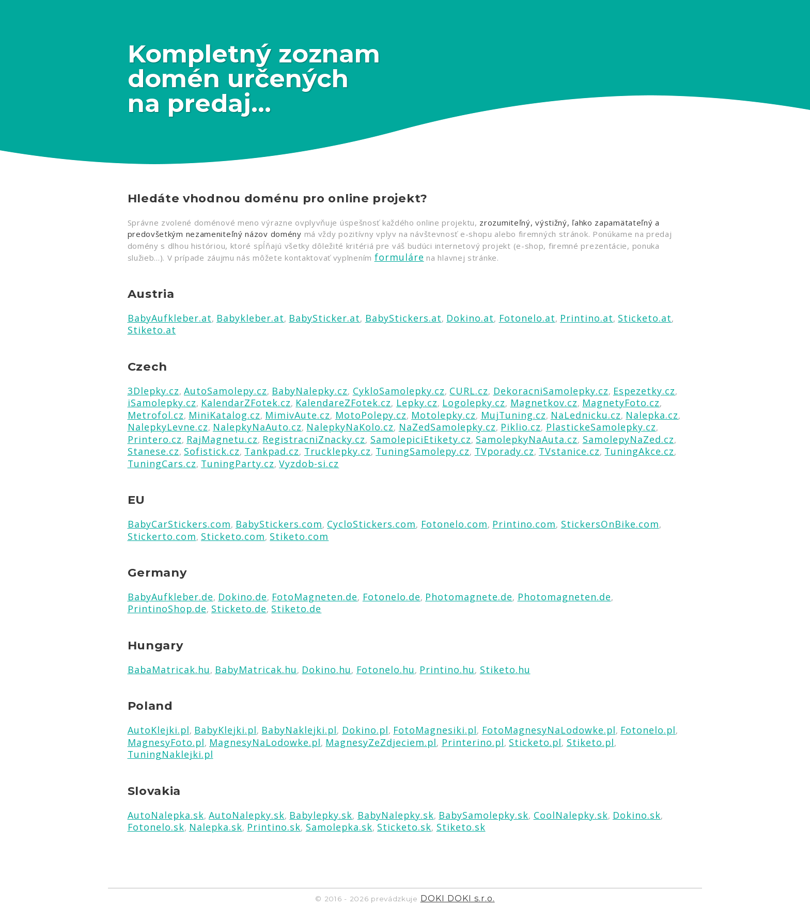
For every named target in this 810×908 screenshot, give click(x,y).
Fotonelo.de (391, 597)
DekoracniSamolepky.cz (551, 391)
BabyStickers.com (279, 524)
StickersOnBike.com (610, 524)
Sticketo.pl (535, 742)
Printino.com (524, 524)
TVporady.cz (504, 451)
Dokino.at (470, 318)
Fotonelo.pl (648, 730)
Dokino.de (242, 597)
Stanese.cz (153, 451)
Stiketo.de (296, 608)
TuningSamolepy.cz (423, 451)
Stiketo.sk (461, 827)
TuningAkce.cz (639, 451)
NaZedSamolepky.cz (447, 427)
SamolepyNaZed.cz (628, 439)
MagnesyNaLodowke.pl (265, 742)
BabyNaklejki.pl (299, 730)
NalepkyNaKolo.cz (350, 427)
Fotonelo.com (454, 524)
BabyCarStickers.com (179, 524)
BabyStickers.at (403, 318)
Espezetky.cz (644, 391)
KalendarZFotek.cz (246, 402)
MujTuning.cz (513, 415)
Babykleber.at (250, 318)
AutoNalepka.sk (166, 815)
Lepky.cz (417, 402)
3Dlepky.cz (153, 391)
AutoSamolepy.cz (225, 391)
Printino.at (586, 318)
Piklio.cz (521, 427)
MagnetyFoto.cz (621, 402)
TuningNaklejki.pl (170, 754)
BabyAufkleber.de (170, 597)
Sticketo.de (239, 608)
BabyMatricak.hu (256, 669)
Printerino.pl (473, 742)
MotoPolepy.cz (371, 415)
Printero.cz (155, 439)
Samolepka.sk (339, 827)
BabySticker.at (324, 318)
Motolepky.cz (443, 415)
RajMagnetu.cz (222, 439)
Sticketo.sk (404, 827)
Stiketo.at (152, 330)
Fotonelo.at (527, 318)
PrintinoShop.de (167, 608)
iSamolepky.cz (162, 402)
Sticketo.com (233, 536)
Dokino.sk (637, 815)
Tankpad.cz (271, 451)
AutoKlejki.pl (159, 730)
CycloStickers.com (371, 524)
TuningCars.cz (162, 463)
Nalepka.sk (215, 827)
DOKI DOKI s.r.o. (457, 898)
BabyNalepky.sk (395, 815)
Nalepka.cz (652, 415)
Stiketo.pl (590, 742)
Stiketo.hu (505, 669)
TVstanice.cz (569, 451)
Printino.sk (274, 827)
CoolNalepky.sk (571, 815)
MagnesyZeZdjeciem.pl (381, 742)
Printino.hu (447, 669)
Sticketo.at (645, 318)
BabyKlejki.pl (225, 730)
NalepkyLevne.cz (168, 427)
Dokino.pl (365, 730)
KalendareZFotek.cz (343, 402)
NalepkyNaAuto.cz (257, 427)
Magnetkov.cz (544, 402)
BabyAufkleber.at (170, 318)
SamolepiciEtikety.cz (420, 439)
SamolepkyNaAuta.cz (527, 439)
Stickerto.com (162, 536)
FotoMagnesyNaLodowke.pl (549, 730)
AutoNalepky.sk (247, 815)
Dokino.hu (326, 669)
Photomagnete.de (468, 597)
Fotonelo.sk (156, 827)
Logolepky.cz (473, 402)
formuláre (399, 257)
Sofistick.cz (212, 451)
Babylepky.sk (320, 815)
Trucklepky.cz (337, 451)
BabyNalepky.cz (310, 391)
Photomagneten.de (564, 597)
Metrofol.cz (156, 415)
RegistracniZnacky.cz (313, 439)
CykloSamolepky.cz (399, 391)
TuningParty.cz (237, 463)
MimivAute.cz (297, 415)
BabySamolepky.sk (483, 815)
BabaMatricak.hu (169, 669)
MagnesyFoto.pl (166, 742)
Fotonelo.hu (385, 669)
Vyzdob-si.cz (309, 463)
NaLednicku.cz (586, 415)
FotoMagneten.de (314, 597)
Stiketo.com (299, 536)
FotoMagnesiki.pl (435, 730)
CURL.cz (468, 391)
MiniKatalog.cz (224, 415)
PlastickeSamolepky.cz (601, 427)
